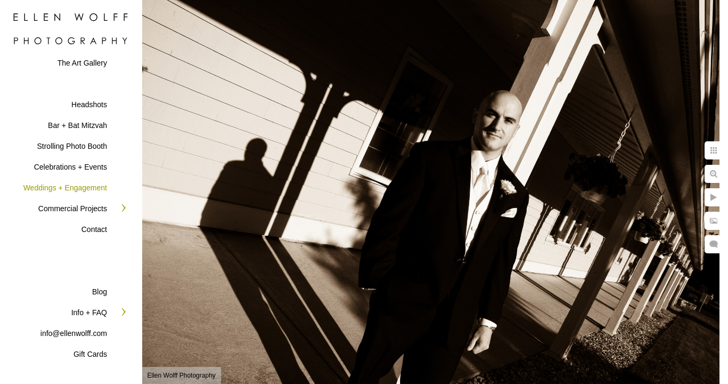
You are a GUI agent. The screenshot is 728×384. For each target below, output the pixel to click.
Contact (94, 229)
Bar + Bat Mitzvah (77, 125)
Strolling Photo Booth (72, 146)
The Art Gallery (82, 63)
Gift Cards (90, 354)
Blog (99, 291)
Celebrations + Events (70, 167)
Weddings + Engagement (65, 187)
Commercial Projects (72, 208)
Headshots (89, 104)
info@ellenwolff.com (73, 333)
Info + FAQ (89, 312)
